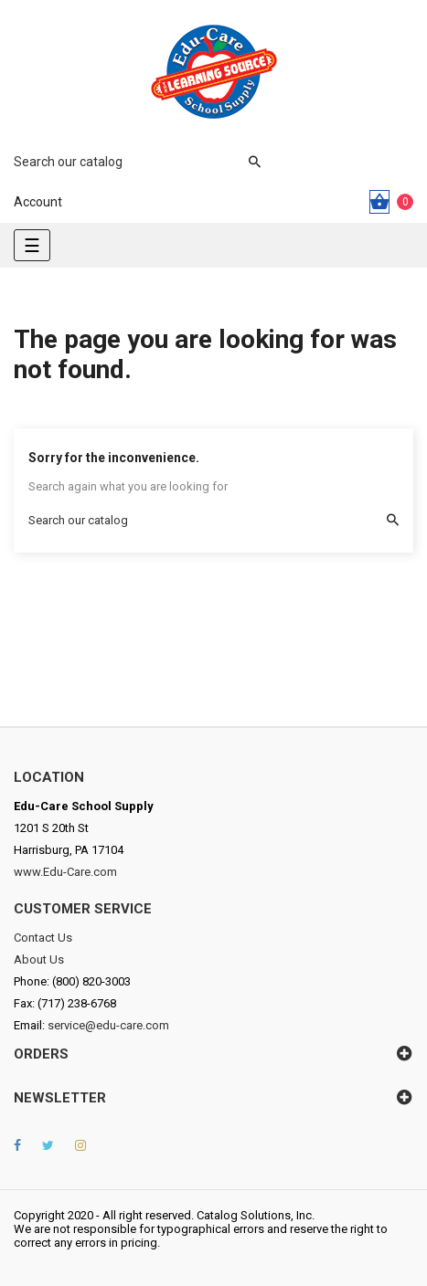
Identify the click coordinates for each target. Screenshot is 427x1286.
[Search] (128, 161)
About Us (39, 959)
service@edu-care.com (108, 1025)
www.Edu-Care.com (65, 872)
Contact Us (43, 937)
